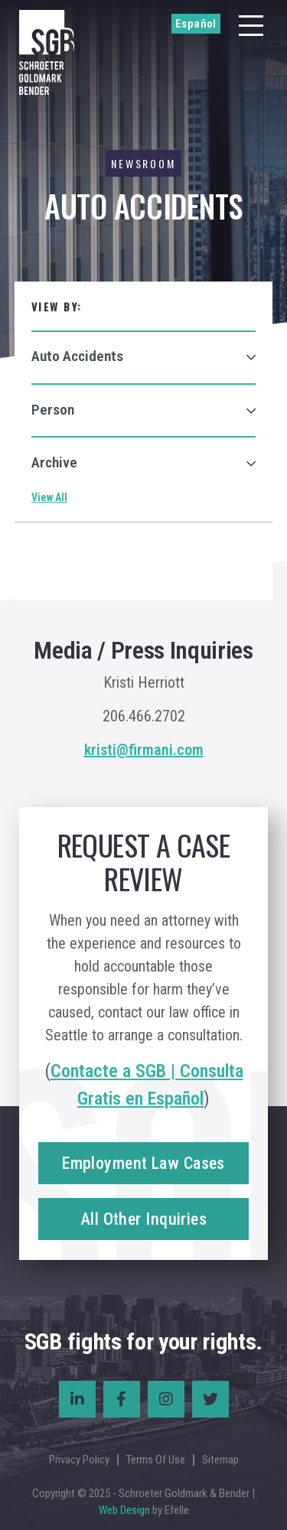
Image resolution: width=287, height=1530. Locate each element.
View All (49, 497)
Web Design (124, 1510)
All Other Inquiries (143, 1219)
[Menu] (251, 26)
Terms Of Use (155, 1460)
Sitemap (220, 1460)
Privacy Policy (79, 1460)
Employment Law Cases (143, 1163)
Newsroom (143, 163)
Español (196, 24)
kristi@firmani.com (144, 750)
